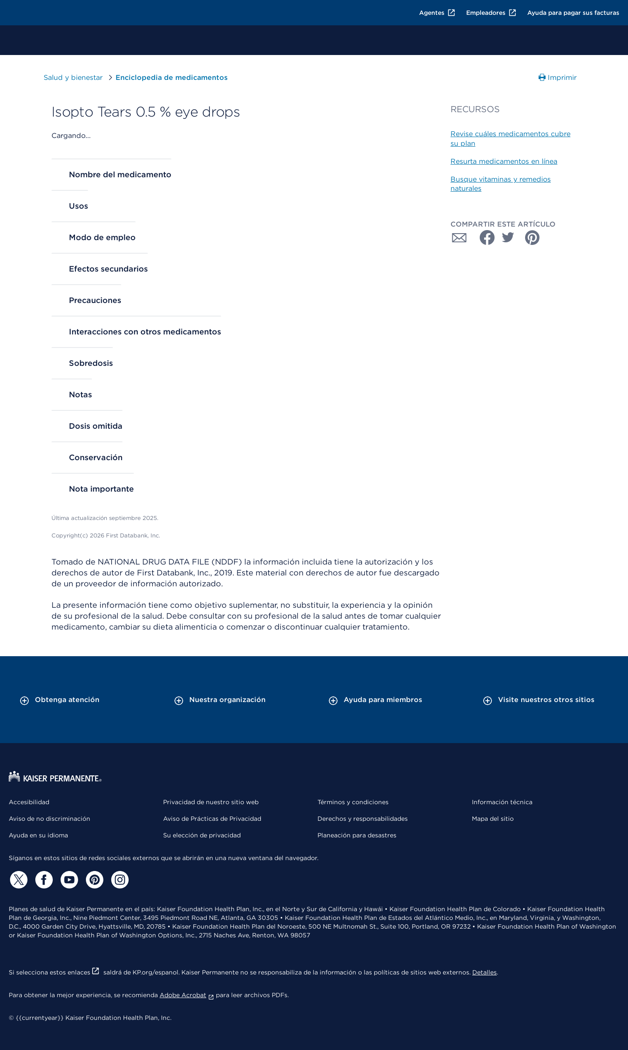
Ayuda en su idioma (38, 835)
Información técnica (502, 802)
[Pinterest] (93, 879)
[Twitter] (17, 879)
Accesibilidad (29, 802)
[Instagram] (118, 879)
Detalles (484, 972)
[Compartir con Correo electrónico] (459, 237)
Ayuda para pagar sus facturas (573, 12)
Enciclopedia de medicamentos (172, 77)
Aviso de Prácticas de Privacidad (212, 818)
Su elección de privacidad (202, 835)
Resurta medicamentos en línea (504, 161)
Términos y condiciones (353, 802)
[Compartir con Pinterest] (532, 237)
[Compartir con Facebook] (483, 237)
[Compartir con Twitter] (508, 237)
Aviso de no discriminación (49, 818)
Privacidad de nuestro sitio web (211, 802)
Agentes (437, 12)
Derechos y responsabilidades (362, 818)
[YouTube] (68, 879)
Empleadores (491, 12)
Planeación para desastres (356, 835)
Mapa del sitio (493, 818)
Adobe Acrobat (187, 994)
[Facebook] (42, 879)
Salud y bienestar (73, 77)
